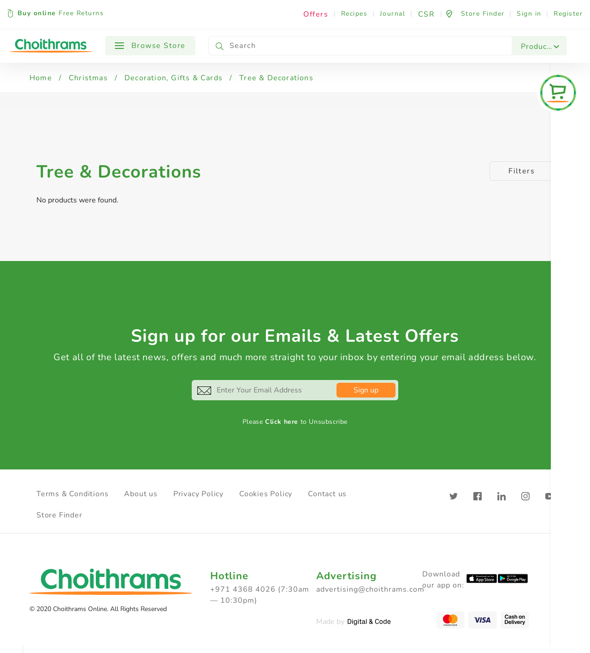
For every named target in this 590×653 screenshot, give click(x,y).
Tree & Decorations (276, 78)
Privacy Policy (198, 494)
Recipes (354, 13)
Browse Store (150, 46)
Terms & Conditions (72, 494)
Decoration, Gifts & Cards (173, 78)
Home (41, 78)
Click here (281, 421)
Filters (521, 171)
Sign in (529, 13)
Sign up (366, 390)
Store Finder (59, 515)
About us (140, 494)
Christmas (88, 78)
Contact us (327, 494)
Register (568, 13)
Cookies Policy (265, 494)
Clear (569, 644)
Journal (393, 13)
